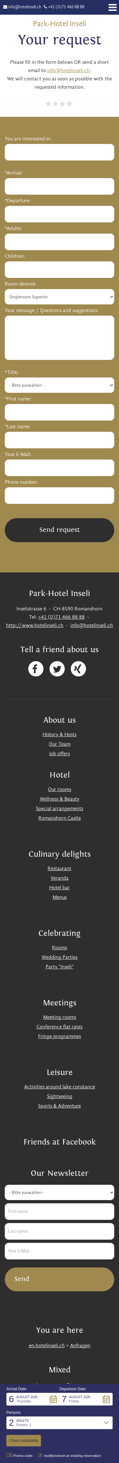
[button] (33, 1399)
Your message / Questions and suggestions (51, 310)
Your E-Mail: (18, 454)
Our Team (59, 744)
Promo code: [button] (19, 1455)
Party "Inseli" (60, 967)
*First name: (18, 399)
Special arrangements (59, 808)
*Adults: (13, 228)
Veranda (59, 878)
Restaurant (59, 868)
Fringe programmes (59, 1036)
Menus (60, 897)
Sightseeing (59, 1096)
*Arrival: (14, 173)
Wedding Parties (59, 957)
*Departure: (17, 201)
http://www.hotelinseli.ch (34, 625)
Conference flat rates (59, 1027)
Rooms (59, 948)
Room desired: (20, 284)
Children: (15, 256)
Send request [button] (59, 530)
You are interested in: (28, 139)
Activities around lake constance (59, 1087)
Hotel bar (59, 888)
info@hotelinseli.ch (24, 7)
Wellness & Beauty (59, 799)
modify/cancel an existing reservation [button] (69, 1455)
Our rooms (59, 789)
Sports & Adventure (59, 1106)
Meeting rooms (59, 1017)
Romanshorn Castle (59, 818)
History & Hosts (59, 734)
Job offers (59, 754)
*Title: (11, 372)
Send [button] (21, 1279)
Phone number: (21, 482)
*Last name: (17, 426)
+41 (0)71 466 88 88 (66, 7)
